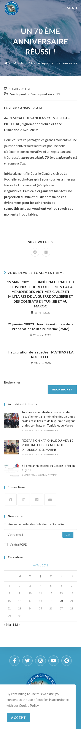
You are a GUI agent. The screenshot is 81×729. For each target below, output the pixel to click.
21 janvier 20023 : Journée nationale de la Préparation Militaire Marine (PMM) (40, 326)
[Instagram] (24, 499)
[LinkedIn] (37, 499)
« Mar (7, 624)
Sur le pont (18, 94)
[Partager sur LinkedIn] (46, 252)
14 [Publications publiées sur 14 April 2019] (71, 593)
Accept (18, 717)
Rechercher (12, 382)
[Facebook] (11, 499)
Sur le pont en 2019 (45, 94)
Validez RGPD (15, 544)
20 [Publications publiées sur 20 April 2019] (61, 601)
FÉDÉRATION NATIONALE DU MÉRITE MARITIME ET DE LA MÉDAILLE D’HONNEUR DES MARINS (47, 445)
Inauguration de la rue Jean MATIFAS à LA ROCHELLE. (40, 354)
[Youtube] (50, 499)
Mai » (16, 624)
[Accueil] (5, 63)
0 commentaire (49, 430)
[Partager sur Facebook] (35, 252)
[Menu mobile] (69, 8)
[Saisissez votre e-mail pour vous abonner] (40, 534)
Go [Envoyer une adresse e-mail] (68, 534)
